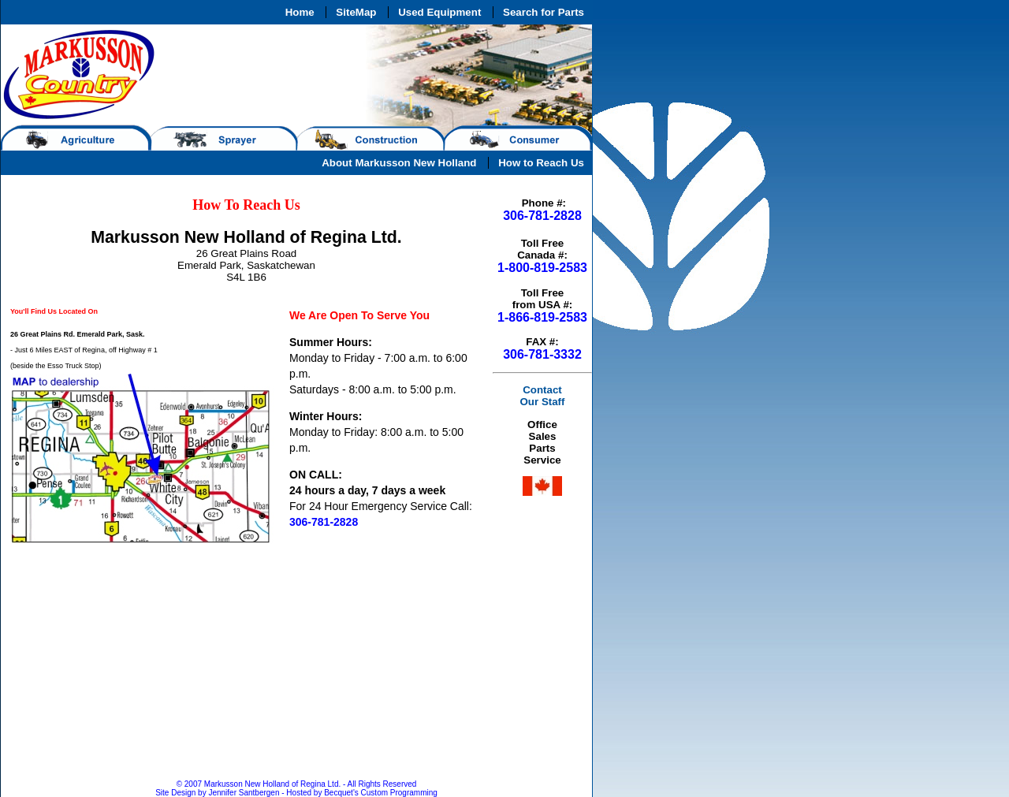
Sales (543, 436)
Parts (542, 448)
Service (541, 460)
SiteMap (356, 12)
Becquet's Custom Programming (380, 792)
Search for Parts (543, 12)
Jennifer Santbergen (244, 792)
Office (542, 424)
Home (300, 12)
